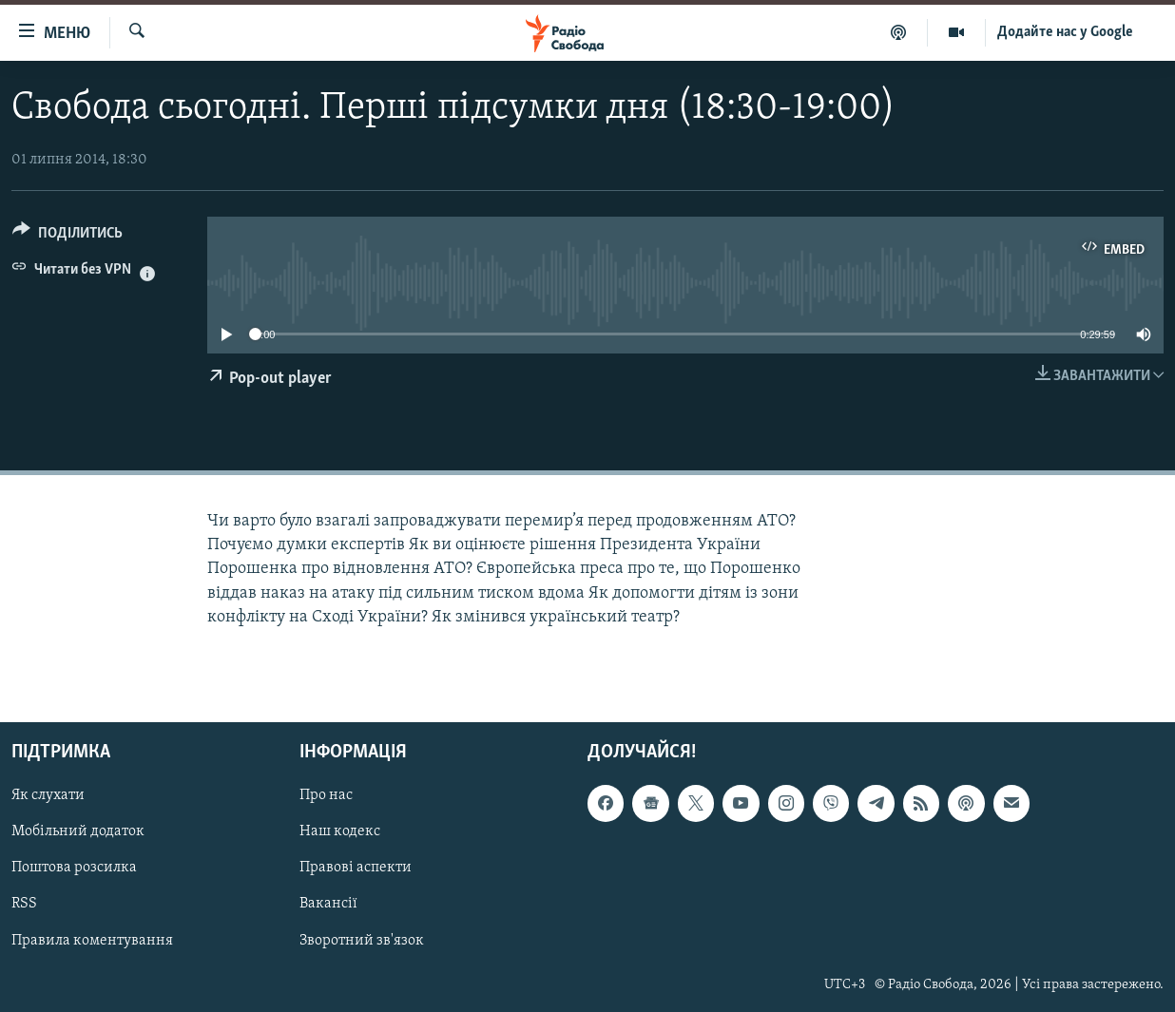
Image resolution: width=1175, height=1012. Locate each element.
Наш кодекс (339, 831)
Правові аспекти (355, 867)
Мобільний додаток (77, 831)
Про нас (326, 795)
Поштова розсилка (74, 867)
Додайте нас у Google (1065, 32)
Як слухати (48, 795)
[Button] (67, 236)
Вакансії (328, 903)
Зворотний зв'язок (361, 940)
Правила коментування (92, 940)
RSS (24, 903)
